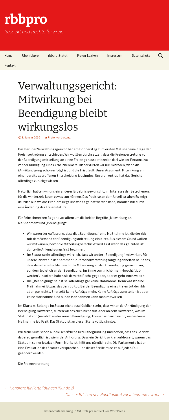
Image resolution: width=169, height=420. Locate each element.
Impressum (114, 55)
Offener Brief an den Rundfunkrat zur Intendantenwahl (115, 394)
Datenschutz (141, 55)
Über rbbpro (30, 55)
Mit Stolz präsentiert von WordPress (101, 411)
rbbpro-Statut (58, 55)
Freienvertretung (59, 137)
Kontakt (10, 65)
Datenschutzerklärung (58, 411)
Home (8, 55)
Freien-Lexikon (87, 55)
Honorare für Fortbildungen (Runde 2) (39, 388)
